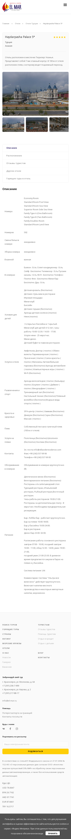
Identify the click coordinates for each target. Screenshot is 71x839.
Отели (17, 23)
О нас (5, 653)
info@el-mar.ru (9, 700)
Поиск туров (9, 625)
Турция (8, 42)
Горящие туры (10, 629)
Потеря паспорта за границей (17, 713)
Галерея (6, 662)
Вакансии (7, 666)
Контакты (44, 657)
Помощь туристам (47, 634)
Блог (41, 653)
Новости (6, 657)
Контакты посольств (12, 716)
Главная (5, 23)
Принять (52, 833)
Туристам (44, 625)
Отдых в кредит (46, 638)
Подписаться (35, 751)
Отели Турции (32, 23)
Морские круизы (11, 643)
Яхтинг (6, 639)
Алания (8, 45)
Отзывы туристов (46, 629)
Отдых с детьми (46, 643)
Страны (6, 634)
